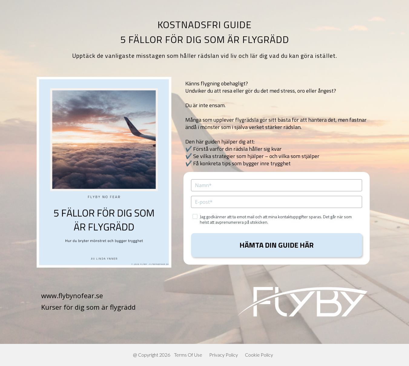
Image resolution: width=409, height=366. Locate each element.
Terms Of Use (188, 355)
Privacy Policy (223, 355)
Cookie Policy (259, 355)
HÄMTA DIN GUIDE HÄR (276, 244)
